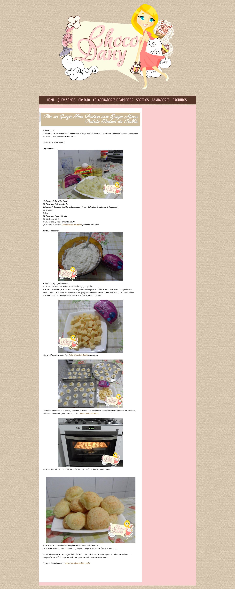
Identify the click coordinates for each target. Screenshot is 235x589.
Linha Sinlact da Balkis (72, 224)
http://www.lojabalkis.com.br (78, 563)
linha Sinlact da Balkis (78, 355)
